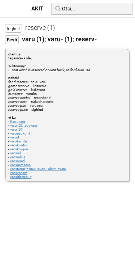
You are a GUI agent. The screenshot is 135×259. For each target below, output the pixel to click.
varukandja (18, 141)
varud (14, 137)
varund (15, 153)
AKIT (37, 8)
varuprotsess (20, 165)
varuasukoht (20, 133)
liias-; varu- (18, 121)
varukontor (18, 145)
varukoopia (19, 149)
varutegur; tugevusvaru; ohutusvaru (38, 169)
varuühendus (20, 177)
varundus (17, 157)
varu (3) (16, 129)
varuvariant (18, 173)
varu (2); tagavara (23, 125)
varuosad (17, 161)
